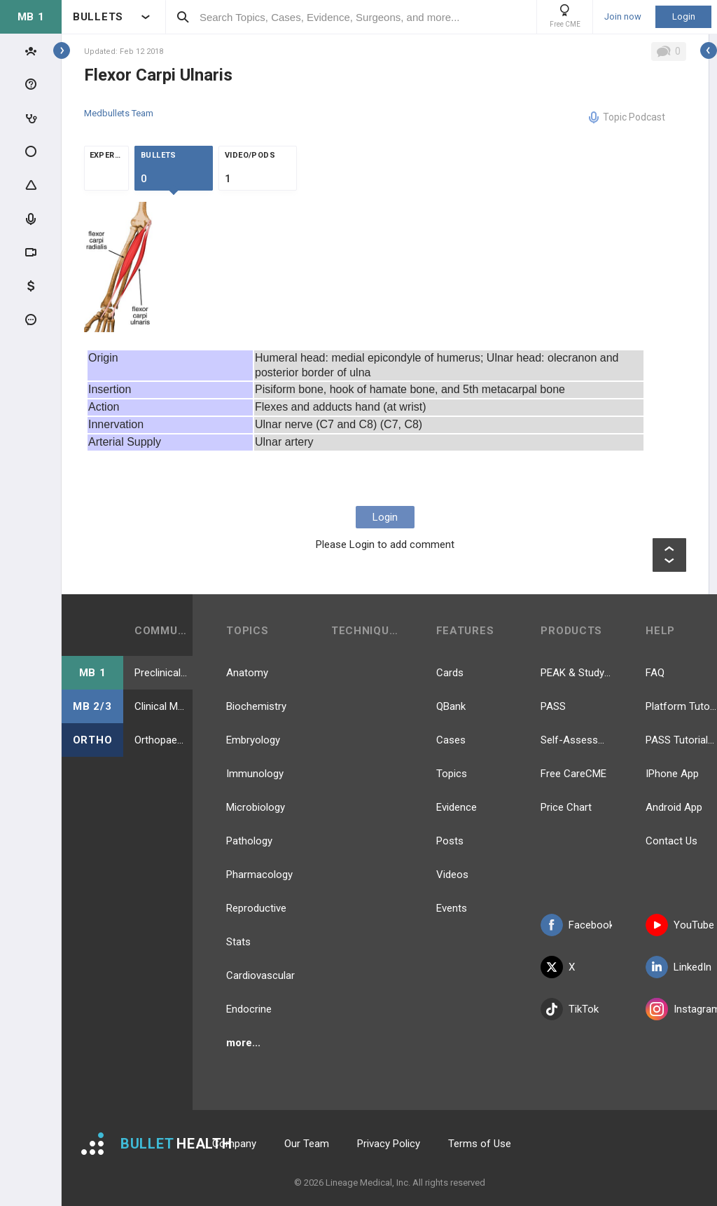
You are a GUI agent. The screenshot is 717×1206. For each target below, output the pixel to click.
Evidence (456, 807)
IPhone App (672, 773)
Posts (450, 841)
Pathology (249, 841)
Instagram (681, 1009)
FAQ (655, 672)
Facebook (576, 925)
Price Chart (566, 807)
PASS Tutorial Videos (681, 740)
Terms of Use (479, 1143)
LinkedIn (678, 967)
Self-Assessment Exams (576, 740)
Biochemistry (256, 706)
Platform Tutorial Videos (681, 706)
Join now (622, 17)
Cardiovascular (260, 975)
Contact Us (671, 841)
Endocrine (249, 1009)
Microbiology (255, 807)
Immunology (255, 773)
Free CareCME (573, 773)
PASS (553, 706)
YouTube (680, 925)
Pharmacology (259, 874)
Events (451, 908)
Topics (451, 773)
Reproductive (256, 908)
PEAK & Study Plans (576, 672)
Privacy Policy (388, 1143)
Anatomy (247, 672)
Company (234, 1143)
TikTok (570, 1009)
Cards (450, 672)
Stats (238, 942)
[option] (119, 267)
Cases (451, 740)
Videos (452, 874)
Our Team (306, 1143)
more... (243, 1042)
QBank (451, 706)
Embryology (253, 740)
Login (683, 16)
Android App (674, 807)
